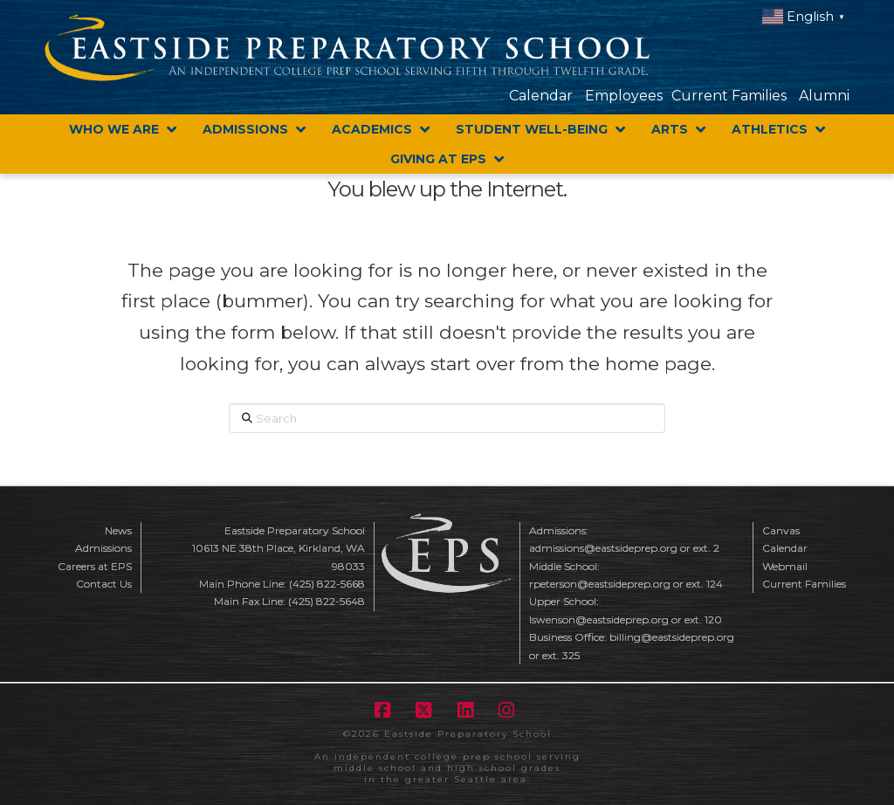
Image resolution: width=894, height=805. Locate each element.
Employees (624, 95)
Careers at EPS (95, 566)
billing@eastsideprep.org (671, 636)
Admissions (103, 547)
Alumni (824, 95)
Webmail (785, 566)
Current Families (729, 95)
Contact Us (104, 583)
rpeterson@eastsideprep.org (599, 583)
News (118, 530)
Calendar (541, 95)
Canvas (781, 530)
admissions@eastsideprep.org (603, 547)
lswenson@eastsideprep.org (599, 619)
